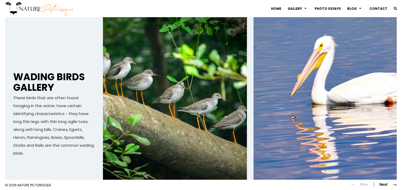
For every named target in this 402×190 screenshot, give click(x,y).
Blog (354, 8)
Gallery (297, 8)
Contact (378, 8)
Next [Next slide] (390, 185)
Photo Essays (328, 8)
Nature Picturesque (34, 185)
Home (276, 8)
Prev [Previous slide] (357, 185)
